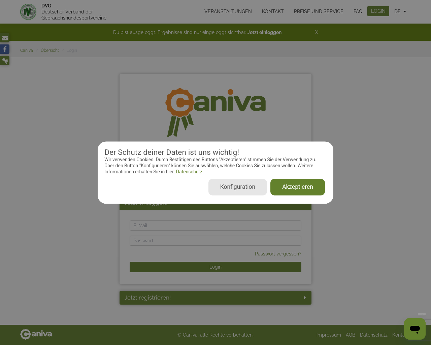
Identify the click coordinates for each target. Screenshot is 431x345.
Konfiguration (237, 186)
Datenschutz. (189, 172)
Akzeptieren (297, 186)
